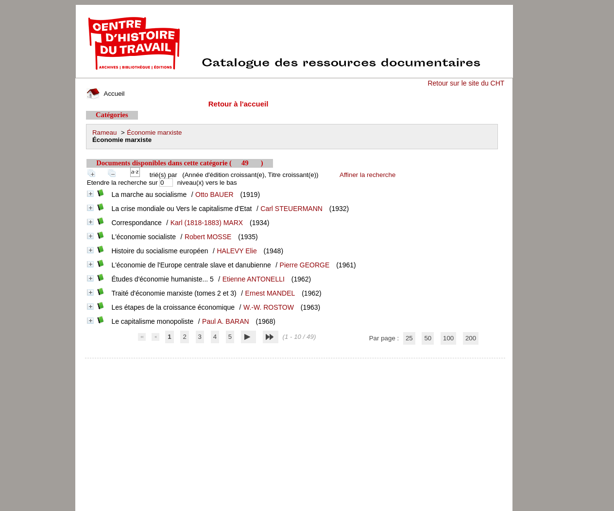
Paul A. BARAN (225, 321)
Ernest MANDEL (270, 293)
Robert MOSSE (208, 237)
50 (427, 338)
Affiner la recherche (367, 174)
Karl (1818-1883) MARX (207, 223)
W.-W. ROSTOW (268, 307)
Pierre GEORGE (305, 265)
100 (448, 338)
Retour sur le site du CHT (465, 83)
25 (409, 338)
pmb (295, 364)
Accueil (105, 93)
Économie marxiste (154, 132)
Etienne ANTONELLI (253, 279)
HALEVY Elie (236, 251)
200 (470, 338)
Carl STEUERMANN (291, 208)
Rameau (104, 132)
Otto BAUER (214, 194)
